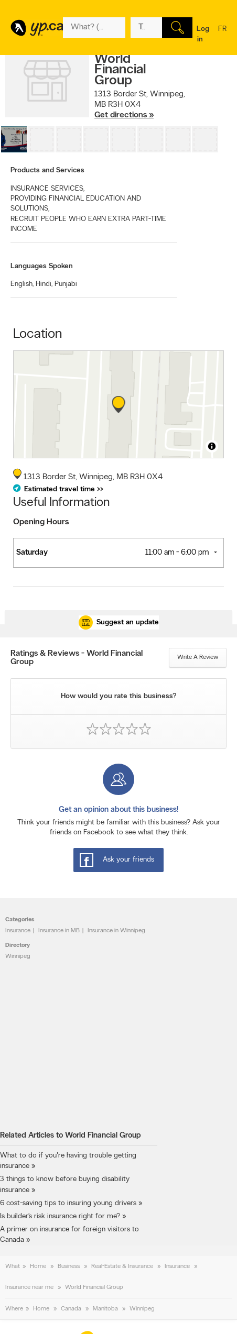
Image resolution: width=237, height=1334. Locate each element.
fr (222, 35)
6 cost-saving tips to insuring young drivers (68, 1203)
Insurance (17, 931)
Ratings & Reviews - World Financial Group (76, 657)
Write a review (197, 657)
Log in (203, 34)
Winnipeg (17, 956)
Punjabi (66, 284)
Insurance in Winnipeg (116, 931)
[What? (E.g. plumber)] (94, 27)
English (22, 284)
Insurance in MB (59, 931)
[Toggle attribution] (212, 446)
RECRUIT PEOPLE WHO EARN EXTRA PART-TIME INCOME (88, 224)
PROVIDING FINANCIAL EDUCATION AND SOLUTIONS (75, 204)
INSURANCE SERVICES (47, 189)
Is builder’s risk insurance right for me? (60, 1216)
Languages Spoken (41, 266)
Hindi (44, 284)
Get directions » (124, 115)
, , (139, 104)
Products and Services (47, 170)
